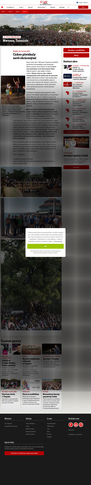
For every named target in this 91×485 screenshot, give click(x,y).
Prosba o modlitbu (76, 50)
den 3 (17, 11)
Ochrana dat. (58, 241)
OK (45, 246)
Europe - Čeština (82, 2)
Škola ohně (41, 7)
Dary (83, 7)
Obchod (52, 7)
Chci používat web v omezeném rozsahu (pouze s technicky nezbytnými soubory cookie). (45, 252)
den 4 (25, 11)
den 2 (10, 11)
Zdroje (30, 7)
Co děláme (10, 7)
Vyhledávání (68, 7)
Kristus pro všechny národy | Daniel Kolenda (2, 8)
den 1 (3, 11)
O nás (20, 7)
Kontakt (62, 7)
